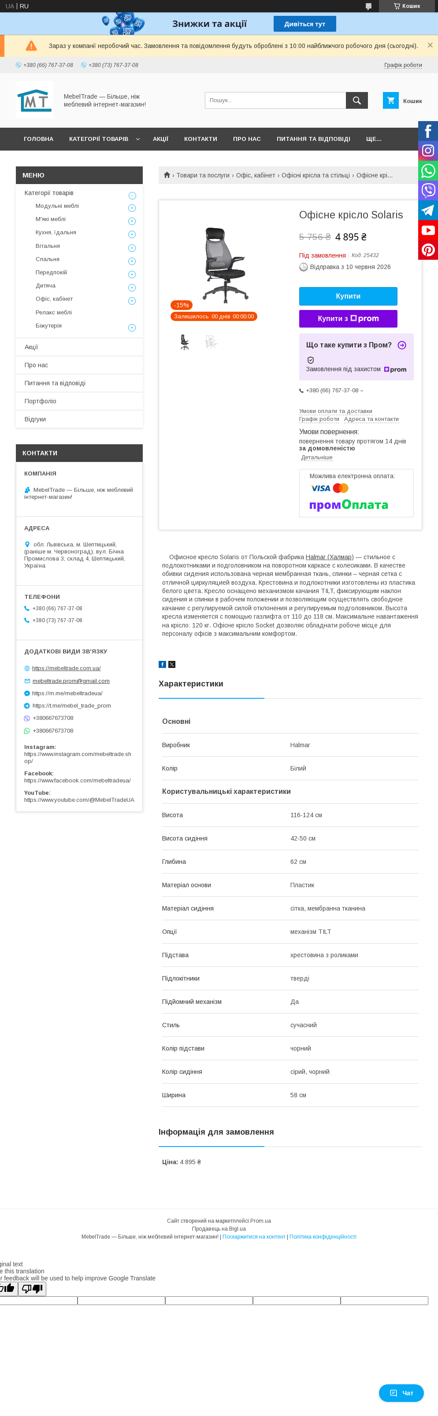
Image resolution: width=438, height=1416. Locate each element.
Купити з (348, 319)
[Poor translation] (32, 1289)
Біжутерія (49, 325)
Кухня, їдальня (56, 232)
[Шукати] (357, 100)
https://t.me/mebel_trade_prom (72, 705)
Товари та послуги (203, 175)
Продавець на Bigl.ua (219, 1229)
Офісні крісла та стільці (316, 175)
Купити (348, 296)
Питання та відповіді (313, 139)
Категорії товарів (98, 139)
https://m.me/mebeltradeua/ (67, 693)
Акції (160, 139)
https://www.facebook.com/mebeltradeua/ (77, 780)
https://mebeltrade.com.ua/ (66, 668)
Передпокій (51, 272)
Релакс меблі (54, 312)
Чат (401, 1393)
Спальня (47, 259)
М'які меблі (51, 219)
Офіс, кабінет (255, 175)
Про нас (247, 139)
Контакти (200, 139)
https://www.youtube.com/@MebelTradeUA (79, 799)
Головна (38, 139)
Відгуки (35, 419)
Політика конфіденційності (323, 1237)
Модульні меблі (57, 206)
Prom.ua (260, 1221)
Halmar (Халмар (329, 556)
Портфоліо (40, 401)
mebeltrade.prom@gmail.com (71, 681)
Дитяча (46, 285)
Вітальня (48, 246)
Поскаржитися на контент (254, 1237)
